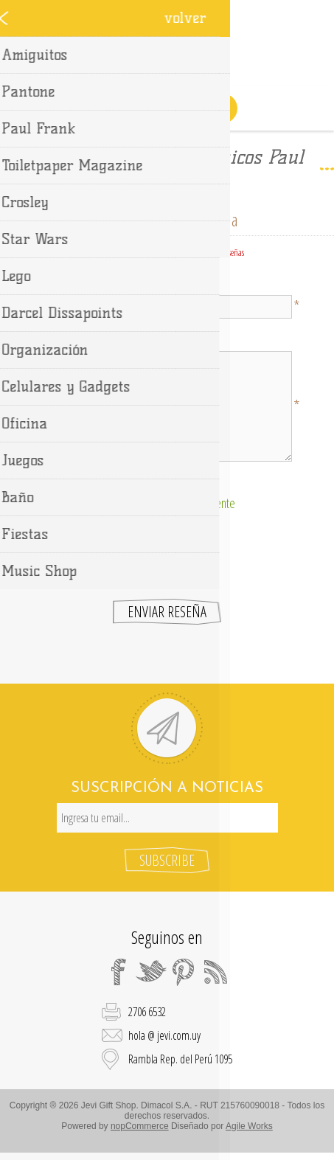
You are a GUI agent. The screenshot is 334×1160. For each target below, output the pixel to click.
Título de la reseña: (167, 282)
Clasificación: (167, 481)
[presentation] (167, 551)
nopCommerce (140, 1126)
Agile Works (249, 1126)
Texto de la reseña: (167, 338)
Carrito (186, 108)
